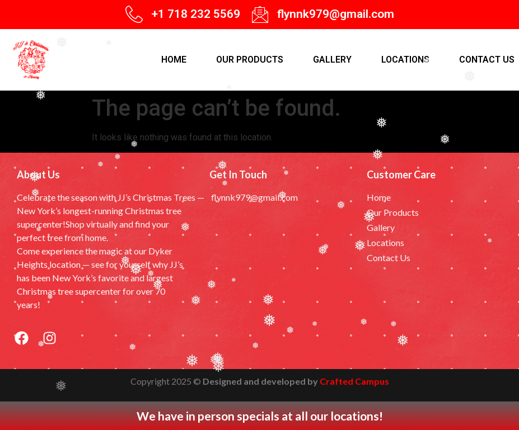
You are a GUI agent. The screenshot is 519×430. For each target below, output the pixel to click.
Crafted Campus (354, 381)
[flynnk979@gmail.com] (260, 14)
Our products (249, 59)
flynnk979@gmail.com (335, 14)
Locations (405, 59)
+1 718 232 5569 (195, 14)
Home (173, 59)
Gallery (332, 59)
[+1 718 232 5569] (134, 14)
